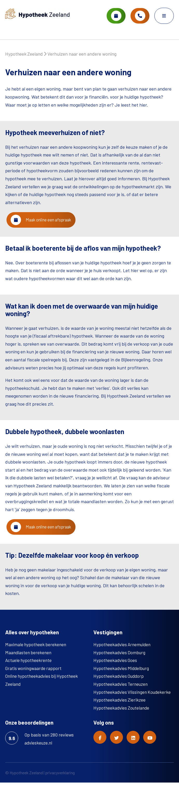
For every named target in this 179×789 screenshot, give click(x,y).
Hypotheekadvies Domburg (120, 659)
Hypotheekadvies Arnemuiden (123, 651)
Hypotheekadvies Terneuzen (121, 690)
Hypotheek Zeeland (24, 56)
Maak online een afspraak (44, 223)
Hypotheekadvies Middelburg (122, 675)
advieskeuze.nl (39, 749)
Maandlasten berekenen (29, 659)
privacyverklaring (60, 779)
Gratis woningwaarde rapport (34, 675)
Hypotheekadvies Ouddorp (119, 683)
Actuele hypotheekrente (29, 667)
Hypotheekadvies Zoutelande (122, 714)
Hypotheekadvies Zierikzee (120, 706)
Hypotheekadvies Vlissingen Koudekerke (133, 698)
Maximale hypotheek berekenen (36, 651)
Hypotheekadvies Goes (115, 667)
